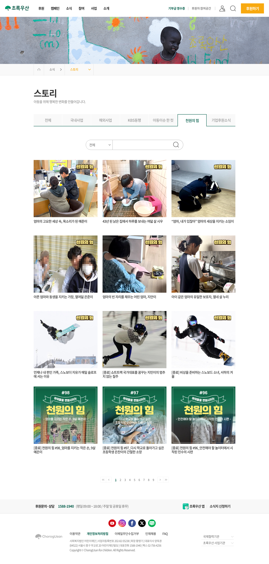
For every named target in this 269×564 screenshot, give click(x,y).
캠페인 (55, 9)
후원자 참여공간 (201, 8)
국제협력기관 (218, 536)
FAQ (165, 533)
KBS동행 (134, 120)
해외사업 (105, 120)
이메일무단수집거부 (127, 533)
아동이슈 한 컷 (163, 120)
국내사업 (76, 120)
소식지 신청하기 (220, 506)
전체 (48, 120)
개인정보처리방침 (97, 533)
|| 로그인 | (222, 8)
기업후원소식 (221, 120)
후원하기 (252, 8)
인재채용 (150, 533)
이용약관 (75, 533)
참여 (81, 9)
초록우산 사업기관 (218, 543)
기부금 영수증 (176, 8)
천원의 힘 (192, 120)
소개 (106, 9)
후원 (41, 9)
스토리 (74, 69)
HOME (39, 69)
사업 (94, 9)
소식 (69, 9)
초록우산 (17, 8)
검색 (233, 8)
